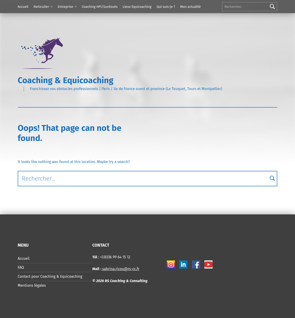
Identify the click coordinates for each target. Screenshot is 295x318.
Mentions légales (32, 285)
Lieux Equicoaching (137, 7)
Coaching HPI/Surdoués (100, 7)
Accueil (23, 7)
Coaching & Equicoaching (65, 80)
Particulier (41, 7)
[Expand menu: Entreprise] (75, 7)
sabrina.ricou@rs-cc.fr (120, 269)
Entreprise (65, 7)
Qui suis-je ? (165, 7)
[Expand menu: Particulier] (51, 7)
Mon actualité (190, 7)
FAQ (21, 267)
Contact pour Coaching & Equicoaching (50, 276)
